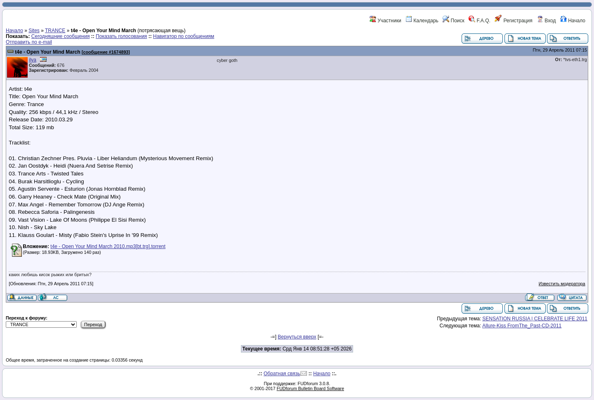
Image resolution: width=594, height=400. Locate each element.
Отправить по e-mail (29, 42)
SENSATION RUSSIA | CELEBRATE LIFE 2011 (534, 319)
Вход (546, 21)
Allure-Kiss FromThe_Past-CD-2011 (521, 326)
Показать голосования (121, 36)
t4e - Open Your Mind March (47, 52)
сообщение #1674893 (106, 52)
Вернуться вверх (297, 337)
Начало (572, 21)
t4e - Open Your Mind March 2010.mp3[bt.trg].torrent (107, 246)
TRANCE (55, 30)
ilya (32, 60)
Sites (34, 30)
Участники (385, 21)
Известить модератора (562, 283)
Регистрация (513, 21)
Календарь (421, 21)
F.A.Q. (479, 21)
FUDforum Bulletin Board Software (310, 388)
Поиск (453, 21)
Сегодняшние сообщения (60, 36)
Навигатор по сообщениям (183, 36)
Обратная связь (282, 373)
